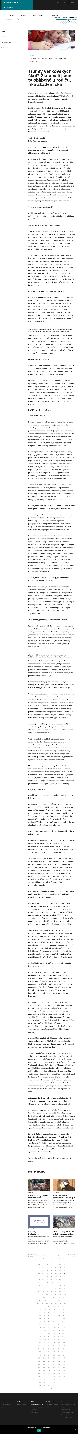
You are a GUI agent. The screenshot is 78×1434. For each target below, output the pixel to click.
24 (39, 1264)
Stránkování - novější (32, 1255)
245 (64, 1367)
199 (44, 1346)
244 (59, 1367)
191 (63, 1340)
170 (50, 1331)
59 (39, 1279)
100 (65, 1294)
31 (39, 1267)
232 (59, 1361)
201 (54, 1346)
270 (39, 1382)
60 (43, 1279)
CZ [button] (49, 2)
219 (54, 1355)
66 (39, 1282)
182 (49, 1337)
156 (40, 1325)
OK (39, 1430)
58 (64, 1276)
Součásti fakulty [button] (17, 7)
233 (64, 1361)
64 (60, 1279)
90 (51, 1291)
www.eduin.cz (43, 99)
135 (54, 1313)
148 (59, 1319)
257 (64, 1373)
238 (59, 1364)
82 (47, 1288)
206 (49, 1349)
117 (56, 1303)
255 (54, 1373)
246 (39, 1370)
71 (60, 1282)
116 (52, 1303)
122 (49, 1307)
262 (59, 1376)
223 (44, 1358)
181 (44, 1337)
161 (63, 1325)
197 (64, 1343)
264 (39, 1379)
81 (43, 1288)
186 (40, 1340)
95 (43, 1294)
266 (49, 1379)
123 (54, 1307)
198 (39, 1346)
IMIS (65, 2)
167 (64, 1328)
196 (59, 1343)
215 (63, 1352)
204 (39, 1349)
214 (59, 1352)
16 (63, 1258)
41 (51, 1270)
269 (64, 1379)
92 (60, 1291)
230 (49, 1361)
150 (40, 1322)
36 (60, 1267)
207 (54, 1349)
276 (39, 1385)
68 (47, 1282)
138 (40, 1316)
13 (51, 1258)
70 (56, 1282)
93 (64, 1291)
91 (55, 1291)
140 (49, 1316)
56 (56, 1276)
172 (59, 1331)
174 (40, 1334)
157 (45, 1325)
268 (59, 1379)
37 (64, 1267)
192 (40, 1343)
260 (49, 1376)
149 (64, 1319)
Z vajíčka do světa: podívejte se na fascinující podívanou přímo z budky (64, 1197)
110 (54, 1300)
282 (52, 1388)
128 (49, 1309)
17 (39, 1261)
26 (47, 1264)
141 (54, 1316)
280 (59, 1385)
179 (63, 1334)
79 (64, 1285)
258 (39, 1376)
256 (59, 1373)
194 (49, 1343)
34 (51, 1267)
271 (44, 1382)
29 (60, 1264)
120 (40, 1307)
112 (63, 1300)
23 (64, 1261)
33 (47, 1267)
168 (40, 1331)
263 (64, 1376)
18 (43, 1261)
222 (39, 1358)
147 (54, 1319)
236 (49, 1364)
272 (49, 1382)
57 (60, 1276)
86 (64, 1288)
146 (49, 1319)
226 (59, 1358)
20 (51, 1261)
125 (63, 1307)
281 (64, 1385)
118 (60, 1303)
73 (39, 1285)
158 (49, 1325)
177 (54, 1334)
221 (64, 1355)
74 (43, 1285)
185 (63, 1337)
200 (49, 1346)
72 (64, 1282)
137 (63, 1313)
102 (44, 1297)
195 (54, 1343)
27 (51, 1264)
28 (55, 1264)
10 (39, 1258)
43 (60, 1270)
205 (44, 1349)
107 (40, 1300)
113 (38, 1303)
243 (54, 1367)
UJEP (72, 2)
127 (45, 1309)
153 (54, 1322)
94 (38, 1294)
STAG (57, 2)
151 (44, 1322)
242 (49, 1367)
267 (54, 1379)
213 (54, 1352)
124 (59, 1307)
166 (59, 1328)
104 (54, 1297)
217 (44, 1355)
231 (54, 1361)
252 (39, 1373)
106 (63, 1297)
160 (59, 1325)
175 (45, 1334)
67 (43, 1282)
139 (44, 1316)
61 (47, 1279)
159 (54, 1325)
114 (43, 1303)
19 (47, 1261)
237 (54, 1364)
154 (59, 1322)
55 (51, 1276)
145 (44, 1319)
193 (44, 1343)
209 (64, 1349)
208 (59, 1349)
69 (52, 1282)
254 (49, 1373)
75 (47, 1285)
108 (45, 1300)
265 (44, 1379)
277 (44, 1385)
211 (44, 1352)
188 (49, 1340)
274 (59, 1382)
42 (55, 1270)
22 (59, 1261)
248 (49, 1370)
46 (43, 1273)
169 (45, 1331)
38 (39, 1270)
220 (59, 1355)
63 (56, 1279)
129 (54, 1309)
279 (54, 1385)
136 (59, 1313)
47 (47, 1273)
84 (55, 1288)
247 (44, 1370)
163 (44, 1328)
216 (40, 1355)
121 (44, 1307)
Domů (32, 55)
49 (56, 1273)
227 (64, 1358)
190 (59, 1340)
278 (49, 1385)
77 (56, 1285)
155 (63, 1322)
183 (54, 1337)
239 (64, 1364)
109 (50, 1300)
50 (60, 1273)
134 (49, 1313)
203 (64, 1346)
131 (63, 1309)
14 (55, 1258)
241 (44, 1367)
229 (44, 1361)
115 (47, 1303)
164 (49, 1328)
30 (64, 1264)
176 (49, 1334)
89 (47, 1291)
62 (51, 1279)
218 (49, 1355)
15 (59, 1258)
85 (60, 1288)
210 (40, 1352)
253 (44, 1373)
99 (60, 1294)
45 (39, 1273)
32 (43, 1267)
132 (40, 1313)
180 (40, 1337)
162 (40, 1328)
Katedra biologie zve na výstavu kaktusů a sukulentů (38, 1197)
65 (64, 1279)
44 (64, 1270)
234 (39, 1364)
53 (43, 1276)
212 (49, 1352)
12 (47, 1258)
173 (63, 1331)
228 (39, 1361)
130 (59, 1309)
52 (39, 1276)
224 (49, 1358)
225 (54, 1358)
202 (59, 1346)
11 (43, 1258)
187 (45, 1340)
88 (43, 1291)
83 (51, 1288)
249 (54, 1370)
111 (59, 1300)
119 (65, 1303)
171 (54, 1331)
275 (64, 1382)
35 (55, 1267)
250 (59, 1370)
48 (52, 1273)
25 (43, 1264)
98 (55, 1294)
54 (47, 1276)
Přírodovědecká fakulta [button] (17, 2)
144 (40, 1319)
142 (59, 1316)
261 (54, 1376)
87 (39, 1291)
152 (49, 1322)
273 (54, 1382)
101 (40, 1297)
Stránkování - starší (71, 1255)
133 (44, 1313)
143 (63, 1316)
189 (54, 1340)
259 (44, 1376)
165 (54, 1328)
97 (51, 1294)
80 (39, 1288)
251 (64, 1370)
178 (59, 1334)
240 (39, 1367)
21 (55, 1261)
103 (49, 1297)
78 (60, 1285)
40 (47, 1270)
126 (40, 1309)
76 (51, 1285)
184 (59, 1337)
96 (47, 1294)
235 (44, 1364)
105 (59, 1297)
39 (43, 1270)
